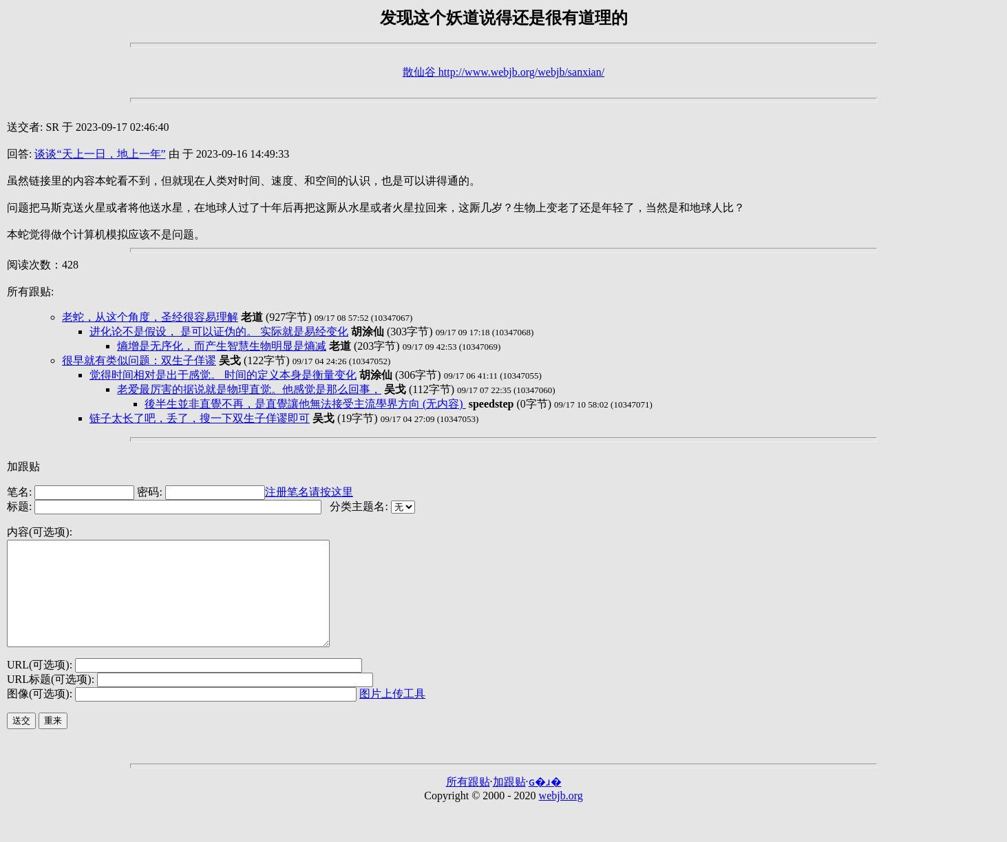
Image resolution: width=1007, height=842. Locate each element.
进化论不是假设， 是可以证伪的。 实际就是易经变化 (218, 331)
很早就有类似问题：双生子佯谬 (139, 360)
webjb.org (561, 816)
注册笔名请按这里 (309, 492)
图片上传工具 (392, 714)
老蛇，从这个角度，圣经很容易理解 (150, 317)
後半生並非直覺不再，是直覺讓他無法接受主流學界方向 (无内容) (305, 404)
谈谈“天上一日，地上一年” (99, 154)
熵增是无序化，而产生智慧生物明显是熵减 (221, 346)
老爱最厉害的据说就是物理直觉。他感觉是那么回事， (249, 389)
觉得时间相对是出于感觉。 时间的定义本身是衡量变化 (223, 375)
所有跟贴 (468, 802)
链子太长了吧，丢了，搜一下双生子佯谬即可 (199, 418)
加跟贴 (23, 466)
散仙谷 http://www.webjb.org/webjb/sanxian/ (503, 72)
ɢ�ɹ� (545, 802)
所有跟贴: (30, 291)
